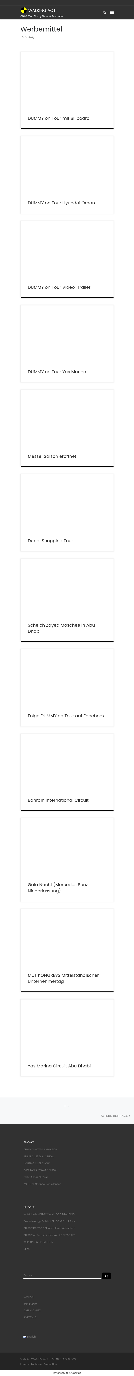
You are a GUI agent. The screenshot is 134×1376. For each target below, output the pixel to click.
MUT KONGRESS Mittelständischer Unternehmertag (63, 978)
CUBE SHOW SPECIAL (35, 1177)
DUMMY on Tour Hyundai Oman (61, 203)
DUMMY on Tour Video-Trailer (59, 287)
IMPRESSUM (30, 1303)
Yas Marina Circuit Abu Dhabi (59, 1066)
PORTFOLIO (29, 1317)
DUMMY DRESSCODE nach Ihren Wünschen (49, 1228)
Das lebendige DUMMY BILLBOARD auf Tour (49, 1221)
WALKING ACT (39, 1358)
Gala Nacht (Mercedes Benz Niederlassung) (58, 888)
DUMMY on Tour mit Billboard (59, 118)
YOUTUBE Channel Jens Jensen (42, 1184)
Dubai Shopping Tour (50, 541)
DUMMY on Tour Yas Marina (57, 372)
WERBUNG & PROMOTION (38, 1242)
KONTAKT (28, 1297)
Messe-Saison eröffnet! (53, 456)
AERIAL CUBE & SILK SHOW (38, 1156)
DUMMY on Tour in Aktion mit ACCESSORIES (49, 1235)
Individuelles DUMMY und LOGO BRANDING (49, 1214)
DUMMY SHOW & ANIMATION (40, 1149)
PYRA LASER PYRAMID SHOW (39, 1170)
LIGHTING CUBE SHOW (36, 1163)
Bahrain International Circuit (58, 800)
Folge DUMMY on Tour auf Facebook (66, 716)
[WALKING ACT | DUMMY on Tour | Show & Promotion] (23, 10)
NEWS (26, 1249)
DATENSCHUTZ (32, 1310)
